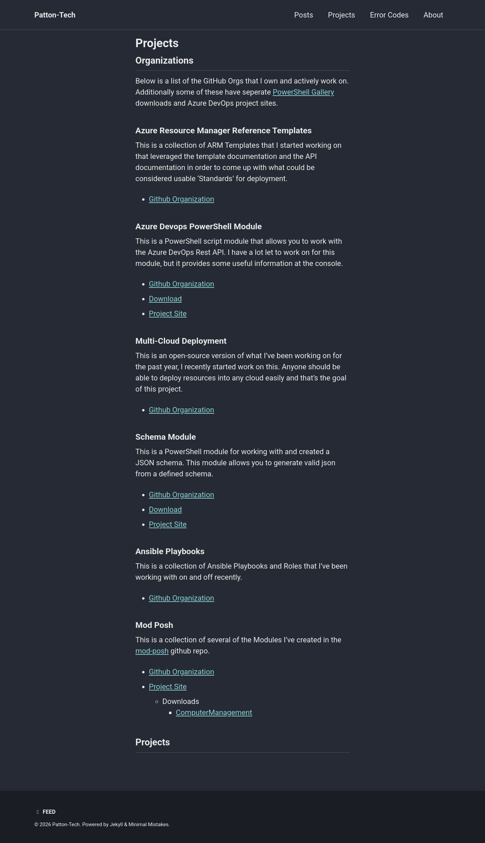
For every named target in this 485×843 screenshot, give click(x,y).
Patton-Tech (54, 15)
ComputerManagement (214, 712)
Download (165, 299)
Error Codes (389, 15)
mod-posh (152, 651)
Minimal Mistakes (149, 824)
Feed (45, 812)
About (433, 15)
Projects (341, 15)
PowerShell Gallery (303, 92)
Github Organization (181, 199)
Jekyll (116, 824)
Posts (303, 15)
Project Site (168, 313)
